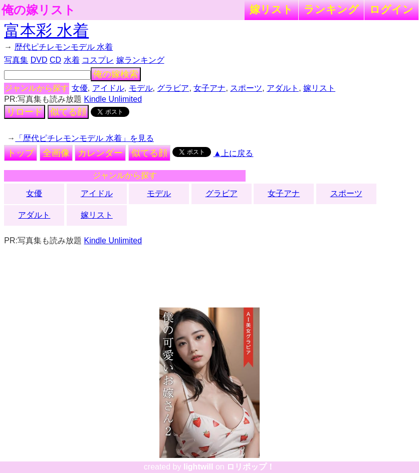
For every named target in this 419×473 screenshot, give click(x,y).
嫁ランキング (140, 60)
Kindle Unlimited (113, 99)
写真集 (16, 60)
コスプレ (98, 60)
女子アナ (209, 88)
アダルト (283, 88)
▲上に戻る (234, 153)
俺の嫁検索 (115, 74)
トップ (20, 153)
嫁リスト (271, 9)
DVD (39, 60)
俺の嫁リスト (39, 10)
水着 (72, 60)
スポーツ (246, 88)
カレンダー (100, 153)
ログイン (391, 9)
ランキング (331, 9)
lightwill (198, 466)
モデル (141, 88)
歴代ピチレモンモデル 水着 (64, 47)
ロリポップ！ (251, 466)
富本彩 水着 (46, 31)
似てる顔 (68, 112)
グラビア (173, 88)
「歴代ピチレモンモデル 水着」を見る (84, 138)
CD (55, 60)
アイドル (108, 88)
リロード (25, 112)
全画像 (56, 153)
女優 (80, 88)
